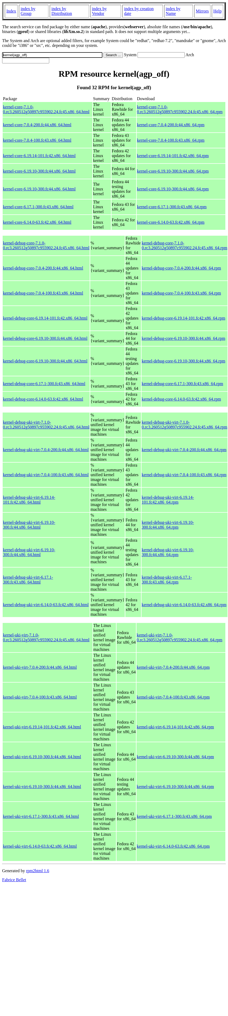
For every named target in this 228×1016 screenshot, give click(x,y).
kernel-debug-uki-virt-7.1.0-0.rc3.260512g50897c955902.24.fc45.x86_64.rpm (184, 424)
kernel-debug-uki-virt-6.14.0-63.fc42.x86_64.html (46, 604)
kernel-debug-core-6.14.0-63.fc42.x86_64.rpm (181, 399)
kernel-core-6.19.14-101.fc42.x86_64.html (39, 155)
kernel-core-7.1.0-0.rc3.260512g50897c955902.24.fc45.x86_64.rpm (180, 109)
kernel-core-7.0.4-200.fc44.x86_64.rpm (171, 125)
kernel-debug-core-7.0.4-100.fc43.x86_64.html (43, 293)
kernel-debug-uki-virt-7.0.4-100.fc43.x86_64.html (46, 474)
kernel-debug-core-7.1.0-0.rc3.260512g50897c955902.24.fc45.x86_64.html (46, 245)
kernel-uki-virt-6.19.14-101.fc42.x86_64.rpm (175, 727)
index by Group (27, 11)
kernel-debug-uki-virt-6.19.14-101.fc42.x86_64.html (29, 499)
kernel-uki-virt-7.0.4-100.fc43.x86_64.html (40, 697)
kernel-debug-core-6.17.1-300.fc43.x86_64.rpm (182, 383)
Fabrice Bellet (14, 880)
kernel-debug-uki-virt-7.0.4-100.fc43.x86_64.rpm (184, 474)
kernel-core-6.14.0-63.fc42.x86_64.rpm (171, 222)
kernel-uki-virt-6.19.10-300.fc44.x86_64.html (42, 756)
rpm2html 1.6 (37, 870)
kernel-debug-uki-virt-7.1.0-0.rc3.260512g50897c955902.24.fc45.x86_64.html (46, 424)
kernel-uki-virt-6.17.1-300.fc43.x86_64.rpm (174, 816)
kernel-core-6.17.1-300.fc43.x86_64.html (38, 207)
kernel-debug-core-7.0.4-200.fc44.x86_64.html (43, 268)
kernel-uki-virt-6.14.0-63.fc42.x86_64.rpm (173, 846)
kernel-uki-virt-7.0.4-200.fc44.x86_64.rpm (173, 667)
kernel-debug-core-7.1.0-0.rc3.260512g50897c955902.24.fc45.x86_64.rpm (184, 245)
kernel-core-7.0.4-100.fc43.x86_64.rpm (171, 140)
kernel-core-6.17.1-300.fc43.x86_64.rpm (172, 207)
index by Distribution (61, 11)
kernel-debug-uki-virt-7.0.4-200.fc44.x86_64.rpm (184, 449)
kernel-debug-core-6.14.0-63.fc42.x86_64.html (43, 399)
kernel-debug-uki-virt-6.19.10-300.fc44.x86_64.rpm (168, 524)
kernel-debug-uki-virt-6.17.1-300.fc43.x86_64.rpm (167, 579)
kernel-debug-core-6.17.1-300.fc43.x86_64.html (44, 383)
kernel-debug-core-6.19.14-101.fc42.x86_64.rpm (183, 318)
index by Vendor (99, 11)
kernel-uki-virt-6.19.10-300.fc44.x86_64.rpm (175, 756)
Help (217, 11)
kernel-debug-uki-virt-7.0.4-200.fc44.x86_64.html (46, 449)
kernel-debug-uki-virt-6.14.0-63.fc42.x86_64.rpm (184, 604)
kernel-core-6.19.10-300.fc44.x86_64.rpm (173, 171)
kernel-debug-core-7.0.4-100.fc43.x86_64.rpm (181, 293)
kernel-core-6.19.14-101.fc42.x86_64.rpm (173, 155)
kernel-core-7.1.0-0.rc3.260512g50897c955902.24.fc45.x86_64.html (46, 109)
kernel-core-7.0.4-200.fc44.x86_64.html (37, 125)
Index (11, 11)
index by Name (173, 11)
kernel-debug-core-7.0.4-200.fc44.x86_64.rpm (181, 268)
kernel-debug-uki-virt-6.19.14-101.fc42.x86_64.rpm (168, 499)
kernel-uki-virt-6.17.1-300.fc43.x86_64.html (41, 816)
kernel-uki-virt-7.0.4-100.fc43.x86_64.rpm (173, 697)
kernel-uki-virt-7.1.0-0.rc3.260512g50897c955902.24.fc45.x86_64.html (46, 637)
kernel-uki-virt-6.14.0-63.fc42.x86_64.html (40, 846)
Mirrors (202, 11)
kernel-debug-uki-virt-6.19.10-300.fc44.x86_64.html (29, 524)
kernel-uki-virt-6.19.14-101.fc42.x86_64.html (42, 727)
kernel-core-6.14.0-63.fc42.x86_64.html (37, 222)
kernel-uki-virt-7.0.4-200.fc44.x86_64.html (40, 667)
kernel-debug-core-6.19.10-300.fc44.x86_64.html (45, 338)
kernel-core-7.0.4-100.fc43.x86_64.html (37, 140)
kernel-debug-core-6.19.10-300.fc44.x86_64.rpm (183, 338)
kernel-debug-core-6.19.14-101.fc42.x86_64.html (45, 318)
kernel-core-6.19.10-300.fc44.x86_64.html (39, 171)
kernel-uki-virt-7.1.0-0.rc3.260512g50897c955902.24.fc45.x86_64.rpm (179, 637)
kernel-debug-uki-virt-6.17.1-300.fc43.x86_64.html (28, 579)
